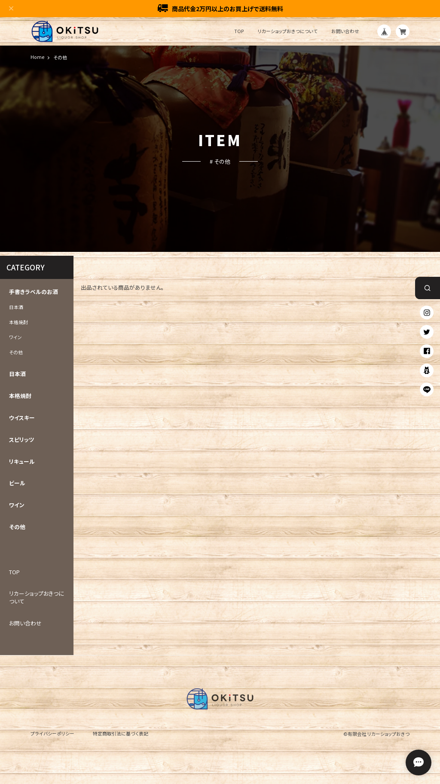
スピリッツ (21, 440)
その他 (16, 352)
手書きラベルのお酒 (33, 292)
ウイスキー (22, 418)
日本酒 (16, 307)
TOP (239, 31)
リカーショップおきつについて (288, 31)
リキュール (22, 462)
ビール (17, 483)
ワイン (15, 337)
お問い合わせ (345, 31)
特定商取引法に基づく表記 (120, 733)
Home (37, 57)
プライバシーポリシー (52, 733)
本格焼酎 (18, 322)
